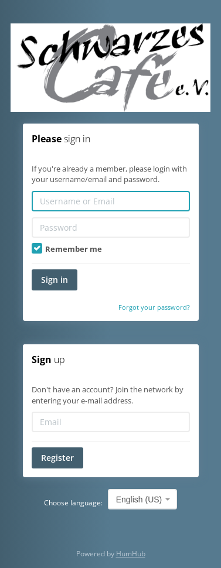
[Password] (111, 227)
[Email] (111, 422)
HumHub (130, 554)
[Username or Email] (111, 201)
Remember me (67, 249)
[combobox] (143, 499)
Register (57, 457)
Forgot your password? (154, 307)
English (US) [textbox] (139, 499)
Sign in (54, 279)
